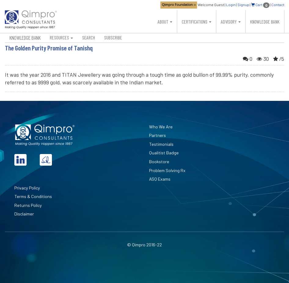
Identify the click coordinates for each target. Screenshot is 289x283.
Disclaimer (24, 213)
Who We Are (161, 126)
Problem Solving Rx (167, 170)
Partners (157, 135)
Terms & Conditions (33, 196)
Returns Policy (28, 205)
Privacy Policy (27, 187)
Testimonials (161, 144)
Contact (277, 4)
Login (231, 4)
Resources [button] (61, 37)
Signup (243, 4)
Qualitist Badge (164, 152)
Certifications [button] (196, 21)
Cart (260, 4)
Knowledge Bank (265, 21)
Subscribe (113, 37)
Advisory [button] (231, 21)
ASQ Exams (159, 179)
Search (88, 37)
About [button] (165, 21)
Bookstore (159, 161)
